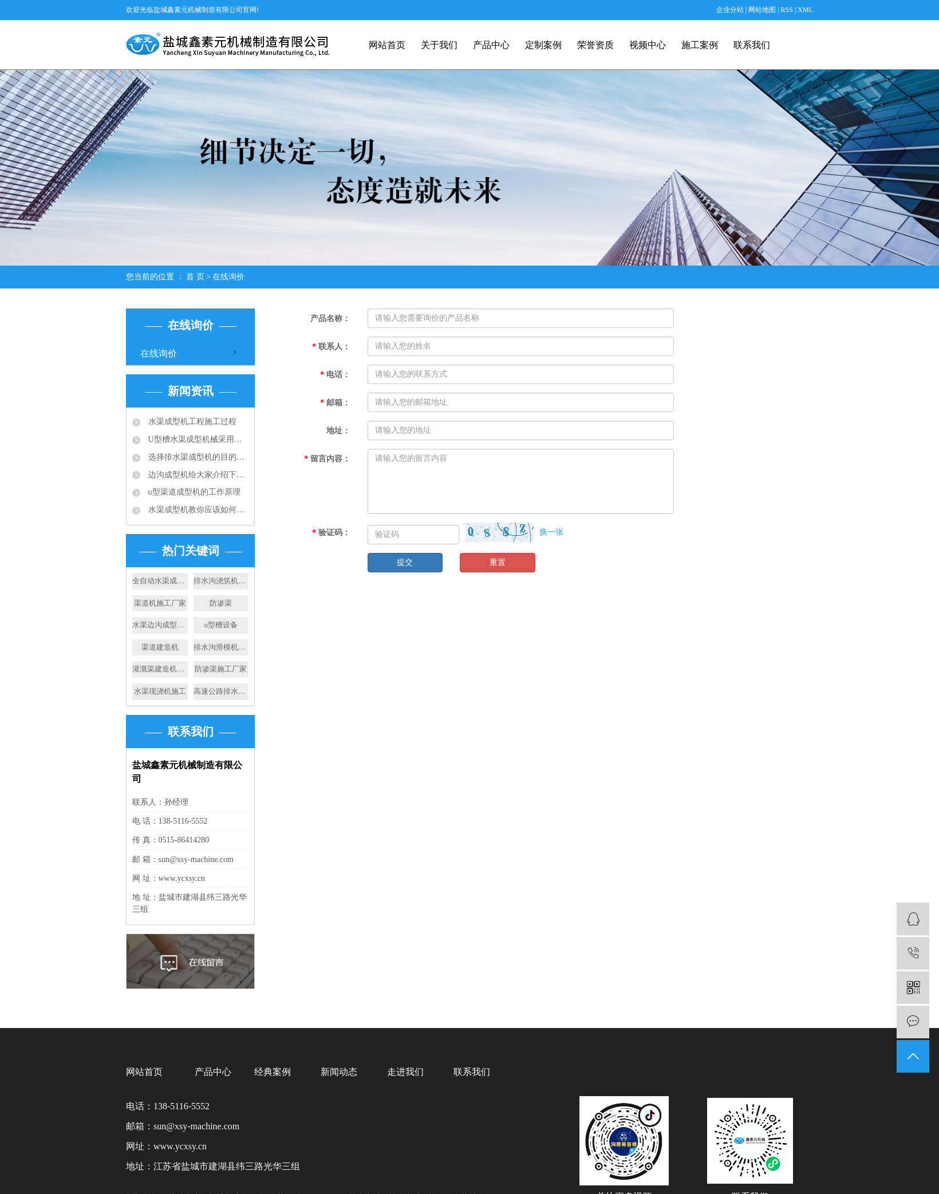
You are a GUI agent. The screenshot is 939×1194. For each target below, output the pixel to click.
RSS (787, 10)
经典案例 (272, 1072)
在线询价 (158, 353)
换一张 (551, 532)
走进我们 (405, 1072)
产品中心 (491, 45)
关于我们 (439, 45)
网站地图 (763, 10)
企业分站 (730, 10)
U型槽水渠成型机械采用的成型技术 (197, 439)
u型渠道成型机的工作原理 (193, 492)
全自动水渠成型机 (160, 580)
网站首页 (387, 45)
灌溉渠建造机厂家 (160, 669)
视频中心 (647, 45)
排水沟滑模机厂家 (221, 647)
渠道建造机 (160, 647)
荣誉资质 (595, 45)
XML (805, 10)
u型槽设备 (221, 624)
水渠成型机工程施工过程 (191, 421)
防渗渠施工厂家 (221, 669)
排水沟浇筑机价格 (221, 580)
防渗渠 (221, 603)
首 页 (195, 276)
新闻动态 (339, 1072)
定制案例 (543, 45)
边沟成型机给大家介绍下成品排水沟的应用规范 (197, 475)
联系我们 (751, 45)
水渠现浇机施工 (160, 691)
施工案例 (699, 45)
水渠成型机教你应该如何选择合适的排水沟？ (197, 509)
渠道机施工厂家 (160, 603)
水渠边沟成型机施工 (160, 624)
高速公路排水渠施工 (221, 691)
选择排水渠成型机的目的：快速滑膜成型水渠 (197, 457)
